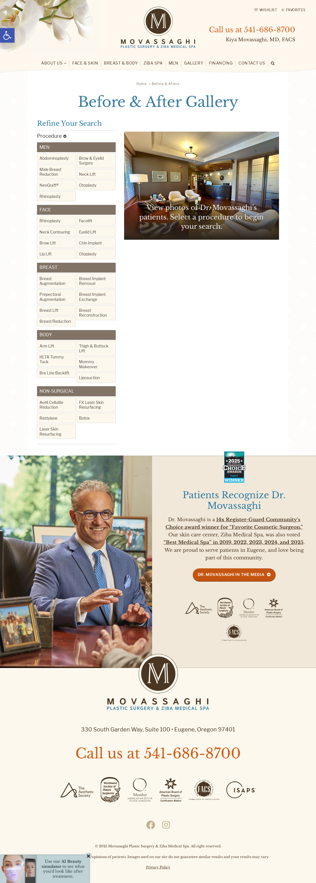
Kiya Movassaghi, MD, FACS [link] (260, 40)
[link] (7, 35)
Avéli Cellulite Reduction (51, 405)
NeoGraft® (49, 185)
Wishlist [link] (268, 10)
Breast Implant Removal (92, 281)
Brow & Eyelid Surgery (91, 160)
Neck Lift (87, 174)
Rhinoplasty (50, 196)
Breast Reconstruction (93, 312)
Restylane (48, 418)
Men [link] (173, 63)
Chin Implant (90, 243)
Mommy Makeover (88, 364)
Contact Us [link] (251, 63)
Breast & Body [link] (121, 63)
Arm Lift (47, 346)
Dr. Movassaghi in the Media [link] (231, 574)
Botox (84, 418)
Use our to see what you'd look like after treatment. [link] (63, 869)
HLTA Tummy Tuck (52, 359)
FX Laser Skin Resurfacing (91, 405)
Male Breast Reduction (50, 172)
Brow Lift (48, 243)
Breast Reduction (55, 321)
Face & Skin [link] (85, 63)
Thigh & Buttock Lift (93, 348)
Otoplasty (87, 185)
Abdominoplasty (54, 158)
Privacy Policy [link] (158, 867)
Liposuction (89, 377)
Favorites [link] (296, 10)
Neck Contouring (55, 232)
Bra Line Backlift (54, 372)
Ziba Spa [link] (152, 63)
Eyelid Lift (87, 232)
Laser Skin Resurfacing (50, 431)
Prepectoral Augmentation (52, 296)
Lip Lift (46, 253)
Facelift (85, 220)
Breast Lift (49, 310)
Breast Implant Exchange (92, 296)
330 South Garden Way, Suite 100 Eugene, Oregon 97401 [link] (158, 729)
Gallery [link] (193, 63)
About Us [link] (51, 63)
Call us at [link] (252, 29)
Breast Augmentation (52, 281)
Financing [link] (221, 63)
